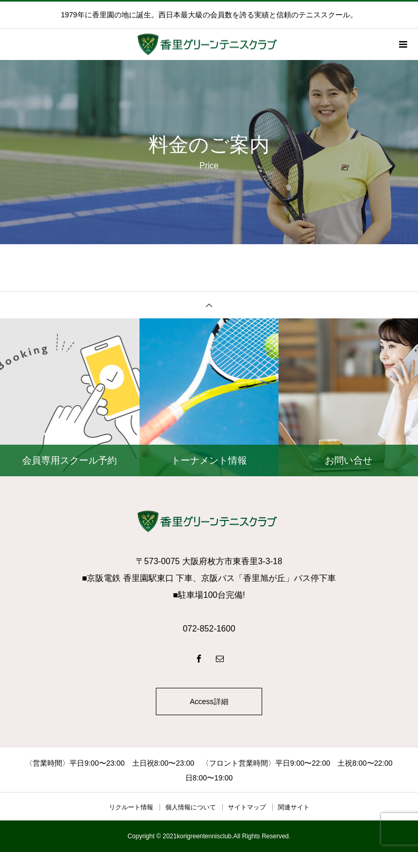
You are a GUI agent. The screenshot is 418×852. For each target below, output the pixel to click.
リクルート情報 (131, 807)
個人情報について (190, 807)
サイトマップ (247, 807)
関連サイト (294, 807)
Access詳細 (209, 701)
